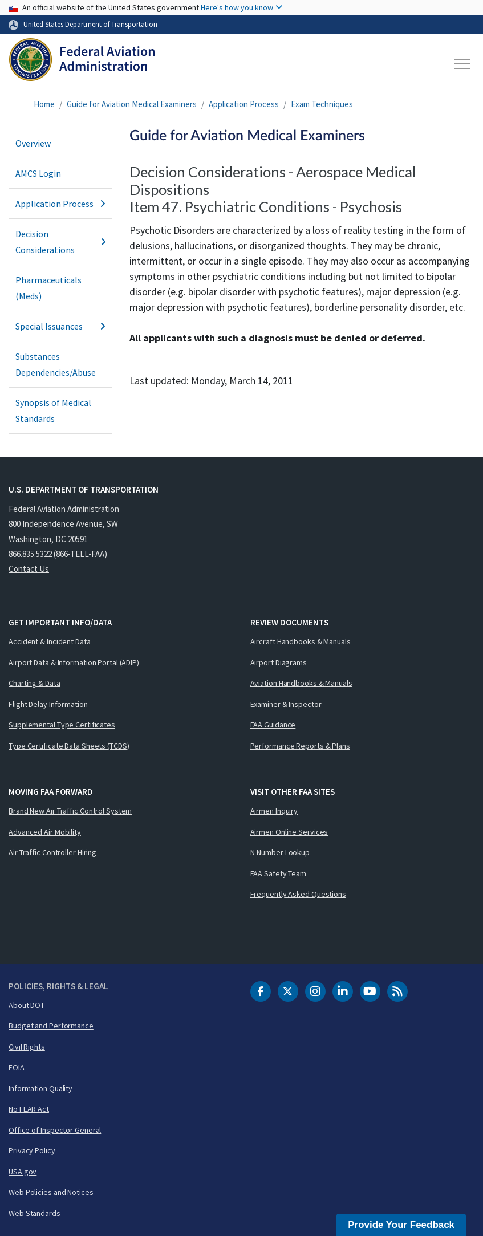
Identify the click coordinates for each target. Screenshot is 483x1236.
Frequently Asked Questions (298, 894)
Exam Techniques (322, 104)
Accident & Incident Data (50, 641)
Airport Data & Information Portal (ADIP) (74, 662)
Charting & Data (34, 683)
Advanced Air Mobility (45, 832)
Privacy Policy (32, 1150)
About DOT (26, 1005)
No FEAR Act (29, 1109)
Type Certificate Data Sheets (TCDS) (69, 746)
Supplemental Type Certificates (62, 724)
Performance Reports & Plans (300, 746)
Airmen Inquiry (274, 811)
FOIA (17, 1067)
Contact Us (29, 568)
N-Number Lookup (280, 852)
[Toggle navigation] (462, 64)
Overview (33, 143)
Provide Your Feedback (401, 1224)
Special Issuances (60, 326)
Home (44, 104)
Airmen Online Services (289, 832)
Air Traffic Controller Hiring (52, 852)
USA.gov (22, 1171)
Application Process (244, 104)
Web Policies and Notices (51, 1192)
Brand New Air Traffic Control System (70, 811)
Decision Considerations (60, 241)
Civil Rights (27, 1047)
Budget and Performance (51, 1025)
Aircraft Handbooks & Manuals (300, 641)
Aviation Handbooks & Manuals (301, 683)
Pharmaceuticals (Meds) (48, 288)
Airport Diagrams (278, 662)
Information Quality (40, 1088)
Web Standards (34, 1213)
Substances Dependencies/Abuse (55, 364)
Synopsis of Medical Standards (53, 410)
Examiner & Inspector (286, 704)
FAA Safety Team (278, 873)
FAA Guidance (273, 724)
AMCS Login (38, 173)
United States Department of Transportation (90, 24)
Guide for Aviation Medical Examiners (132, 104)
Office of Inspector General (55, 1130)
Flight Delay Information (48, 704)
